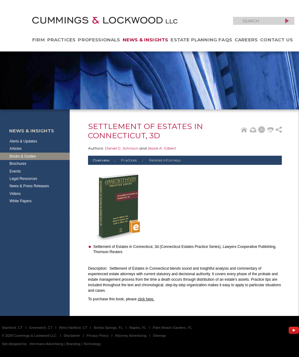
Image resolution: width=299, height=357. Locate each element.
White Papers (21, 201)
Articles (15, 148)
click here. (146, 299)
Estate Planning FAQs (201, 40)
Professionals (99, 40)
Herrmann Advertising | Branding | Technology (65, 344)
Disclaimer (72, 335)
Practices (61, 40)
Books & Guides (23, 156)
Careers (246, 40)
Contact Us (276, 40)
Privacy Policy (98, 335)
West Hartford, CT (73, 327)
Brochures (18, 163)
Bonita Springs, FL (108, 327)
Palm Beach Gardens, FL (172, 327)
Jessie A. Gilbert (162, 148)
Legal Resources (23, 179)
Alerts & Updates (23, 141)
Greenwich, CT (40, 327)
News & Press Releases (29, 186)
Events (15, 171)
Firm (38, 40)
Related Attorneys (165, 160)
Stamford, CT (12, 327)
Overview (106, 160)
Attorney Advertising (130, 335)
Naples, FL (137, 327)
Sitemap (159, 335)
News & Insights (145, 40)
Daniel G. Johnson (121, 148)
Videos (15, 194)
